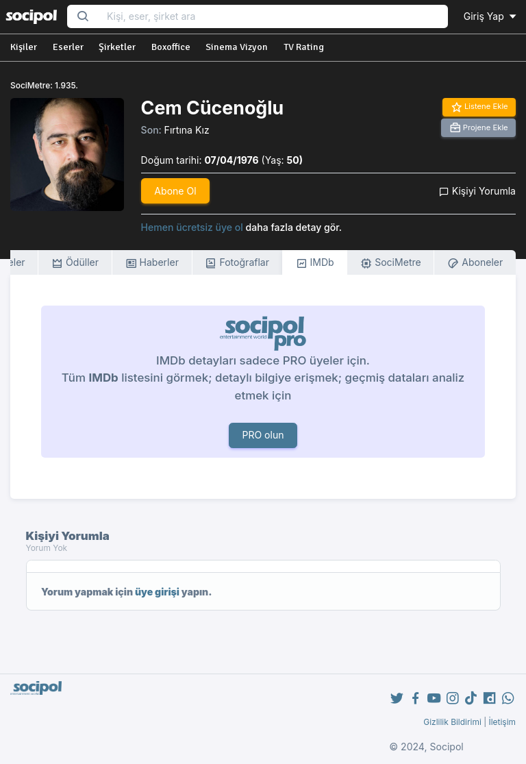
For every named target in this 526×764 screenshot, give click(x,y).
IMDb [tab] (315, 262)
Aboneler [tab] (475, 262)
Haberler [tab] (152, 262)
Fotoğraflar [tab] (237, 262)
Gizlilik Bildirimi (452, 722)
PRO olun (263, 435)
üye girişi (157, 591)
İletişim (502, 722)
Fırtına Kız (187, 130)
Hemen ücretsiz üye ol (192, 227)
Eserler (68, 47)
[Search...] (273, 17)
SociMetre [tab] (390, 262)
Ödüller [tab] (75, 262)
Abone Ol (175, 191)
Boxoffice (170, 47)
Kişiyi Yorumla (477, 191)
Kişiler (23, 47)
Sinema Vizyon (236, 47)
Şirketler (117, 47)
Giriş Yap (491, 16)
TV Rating (304, 47)
